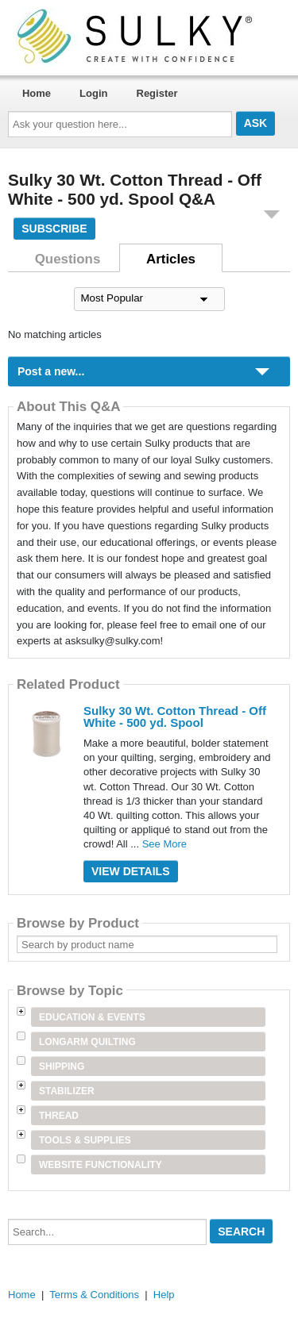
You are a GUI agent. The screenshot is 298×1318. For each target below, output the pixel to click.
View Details (130, 871)
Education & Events (92, 1017)
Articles (170, 259)
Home (36, 93)
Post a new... (50, 371)
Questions (68, 259)
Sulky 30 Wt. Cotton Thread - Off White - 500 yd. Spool (174, 716)
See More (164, 844)
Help (164, 1295)
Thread (59, 1115)
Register (157, 93)
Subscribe (54, 228)
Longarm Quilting (87, 1041)
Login (93, 93)
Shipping (61, 1066)
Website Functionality (100, 1164)
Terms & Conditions (94, 1295)
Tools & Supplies (85, 1140)
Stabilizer (67, 1091)
